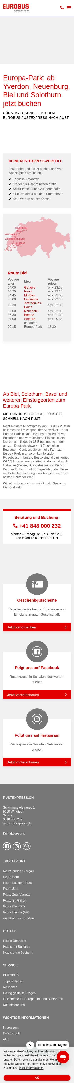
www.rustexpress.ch (17, 823)
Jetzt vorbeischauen (23, 695)
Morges (29, 295)
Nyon (28, 291)
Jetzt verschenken (21, 627)
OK (37, 1077)
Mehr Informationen (31, 1067)
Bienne (29, 315)
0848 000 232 (12, 819)
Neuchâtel (31, 311)
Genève (29, 287)
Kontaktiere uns (14, 833)
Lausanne (31, 299)
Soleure (29, 319)
